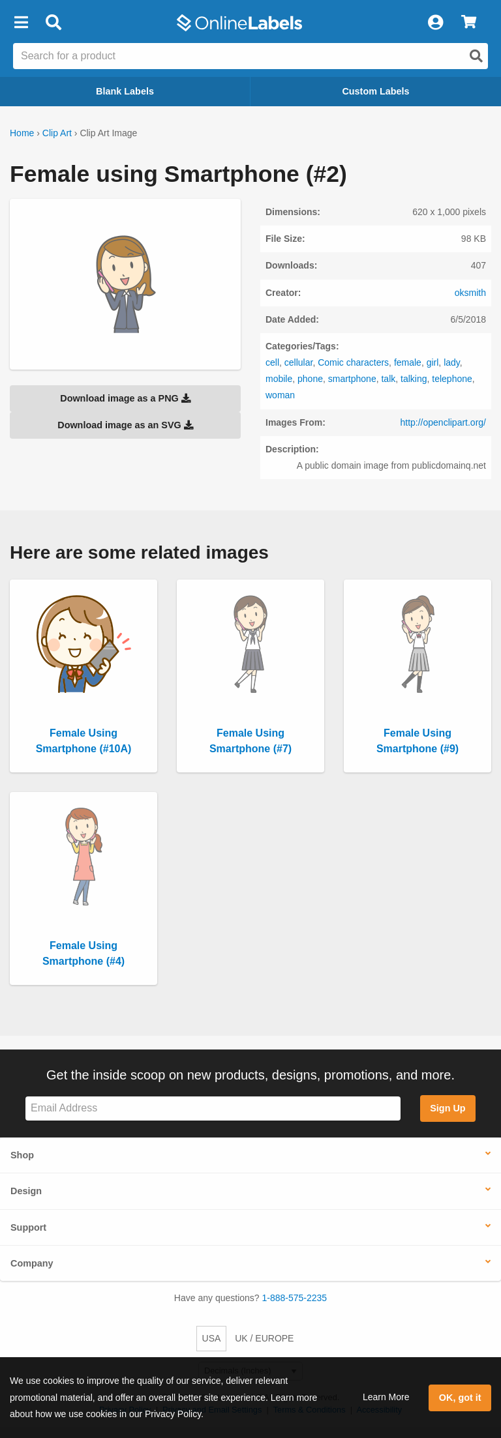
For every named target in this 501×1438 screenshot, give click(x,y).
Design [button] (26, 1191)
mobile (279, 379)
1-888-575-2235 (294, 1298)
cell (272, 362)
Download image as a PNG (125, 398)
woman (280, 395)
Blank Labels (125, 91)
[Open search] (476, 56)
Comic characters (353, 362)
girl (433, 362)
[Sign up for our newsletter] (213, 1108)
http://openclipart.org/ (443, 422)
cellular (298, 362)
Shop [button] (22, 1155)
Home (22, 133)
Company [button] (31, 1263)
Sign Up (447, 1108)
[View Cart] (468, 22)
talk (388, 379)
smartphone (352, 379)
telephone (452, 379)
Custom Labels (375, 91)
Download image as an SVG (125, 425)
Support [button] (28, 1227)
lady (452, 362)
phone (310, 379)
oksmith (470, 292)
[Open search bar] (53, 23)
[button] (21, 23)
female (407, 362)
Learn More (386, 1397)
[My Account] (435, 23)
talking (414, 379)
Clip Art (57, 133)
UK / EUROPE (264, 1338)
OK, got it (460, 1397)
